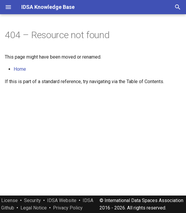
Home (20, 69)
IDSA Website (61, 200)
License (9, 200)
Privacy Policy (68, 208)
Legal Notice (33, 208)
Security (32, 200)
